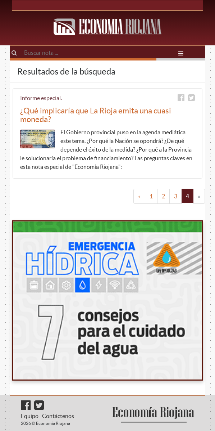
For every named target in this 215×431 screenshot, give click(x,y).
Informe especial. (41, 98)
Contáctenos (58, 416)
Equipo (29, 416)
